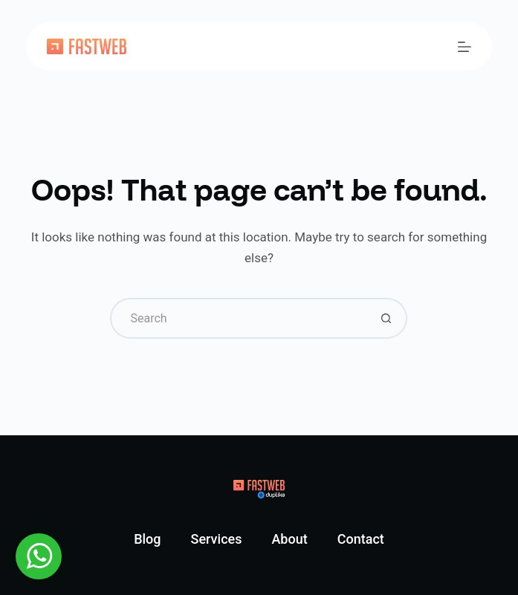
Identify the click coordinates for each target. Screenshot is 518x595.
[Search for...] (238, 318)
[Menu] (464, 46)
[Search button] (386, 318)
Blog (147, 539)
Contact (360, 539)
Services (216, 539)
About (289, 539)
